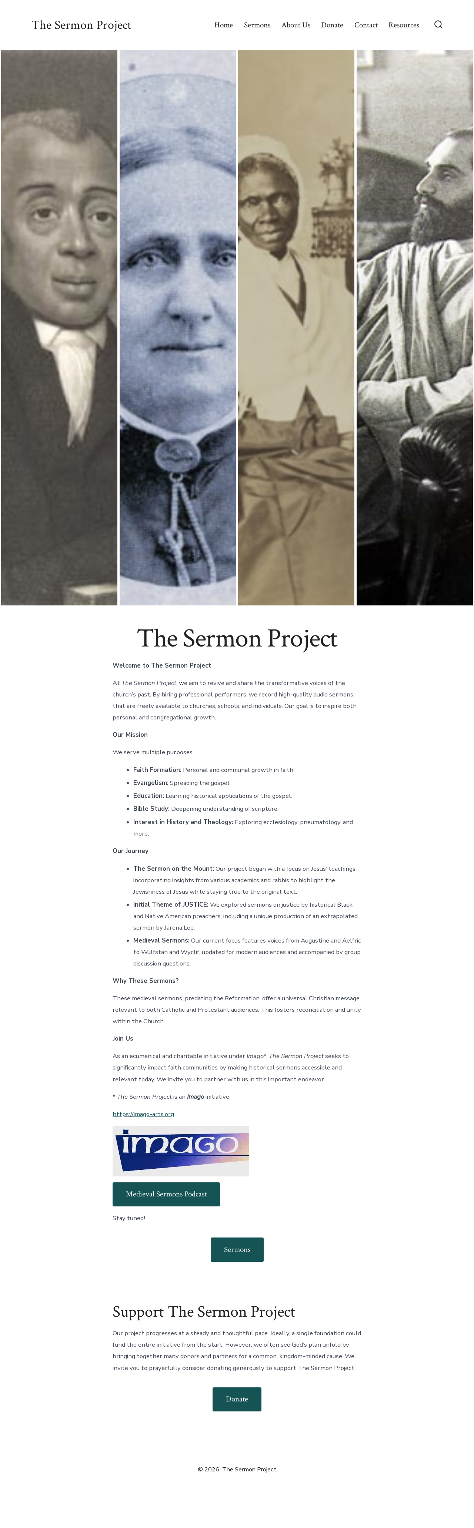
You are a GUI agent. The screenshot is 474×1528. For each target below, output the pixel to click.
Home (223, 25)
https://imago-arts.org (143, 1114)
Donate (332, 25)
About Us (295, 25)
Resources (403, 25)
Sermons (257, 25)
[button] (59, 327)
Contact (366, 25)
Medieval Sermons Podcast (166, 1194)
